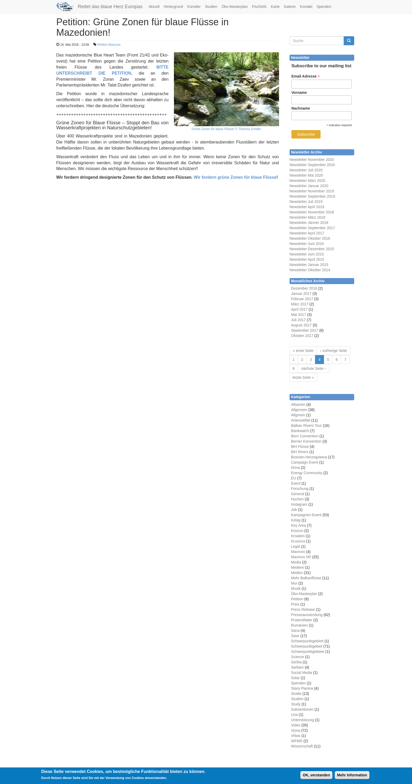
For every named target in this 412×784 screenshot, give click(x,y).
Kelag (296, 520)
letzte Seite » (303, 377)
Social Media (301, 672)
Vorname (299, 92)
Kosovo (297, 531)
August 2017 (301, 325)
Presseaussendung (307, 615)
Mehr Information (352, 775)
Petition (102, 45)
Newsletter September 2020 (312, 165)
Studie (296, 693)
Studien (211, 6)
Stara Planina (302, 688)
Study (296, 704)
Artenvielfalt (300, 420)
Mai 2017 (298, 314)
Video (296, 725)
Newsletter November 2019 (312, 191)
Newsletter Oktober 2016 (310, 238)
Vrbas (296, 736)
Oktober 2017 (302, 336)
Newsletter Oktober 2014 (310, 270)
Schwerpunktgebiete (308, 651)
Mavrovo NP (301, 557)
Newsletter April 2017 (307, 233)
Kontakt (306, 6)
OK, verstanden (316, 775)
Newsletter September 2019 (312, 196)
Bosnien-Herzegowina (309, 457)
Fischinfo (259, 6)
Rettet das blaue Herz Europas (110, 6)
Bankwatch (300, 431)
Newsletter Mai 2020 (306, 175)
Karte (275, 6)
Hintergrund (173, 6)
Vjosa (295, 730)
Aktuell (153, 6)
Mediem (297, 567)
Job (294, 510)
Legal (295, 546)
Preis (295, 604)
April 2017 (299, 309)
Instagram (299, 504)
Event (296, 483)
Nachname (300, 108)
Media (296, 562)
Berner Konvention (306, 441)
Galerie (290, 6)
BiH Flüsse (300, 446)
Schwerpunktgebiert (307, 641)
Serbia (296, 662)
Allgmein (298, 415)
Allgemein (299, 410)
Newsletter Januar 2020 (309, 186)
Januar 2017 (301, 293)
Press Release (303, 609)
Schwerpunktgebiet (306, 646)
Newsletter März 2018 (307, 217)
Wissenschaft (302, 746)
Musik (296, 588)
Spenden (324, 6)
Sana (295, 630)
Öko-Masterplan (235, 6)
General (297, 494)
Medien (297, 573)
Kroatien (298, 536)
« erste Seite (303, 351)
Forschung (299, 488)
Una (294, 715)
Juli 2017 (298, 320)
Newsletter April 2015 (307, 259)
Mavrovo (115, 45)
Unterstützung (302, 720)
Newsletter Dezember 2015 (312, 249)
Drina (295, 467)
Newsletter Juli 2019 (306, 201)
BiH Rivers (299, 452)
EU (293, 478)
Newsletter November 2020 (312, 159)
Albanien (298, 404)
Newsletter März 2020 (307, 180)
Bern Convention (304, 436)
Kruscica (298, 541)
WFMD (297, 741)
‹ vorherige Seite (333, 351)
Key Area (298, 525)
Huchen (297, 499)
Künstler (193, 6)
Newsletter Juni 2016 (307, 244)
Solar (295, 678)
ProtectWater (301, 620)
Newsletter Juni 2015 (307, 254)
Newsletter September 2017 (312, 228)
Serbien (297, 667)
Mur (294, 583)
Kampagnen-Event (306, 515)
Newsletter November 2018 (312, 212)
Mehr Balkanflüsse (306, 578)
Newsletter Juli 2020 (306, 170)
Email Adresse (305, 76)
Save (295, 636)
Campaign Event (304, 462)
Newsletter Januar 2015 (309, 265)
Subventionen (302, 709)
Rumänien (299, 625)
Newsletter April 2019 (307, 207)
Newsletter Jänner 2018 (309, 223)
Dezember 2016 (304, 288)
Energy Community (306, 473)
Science (297, 657)
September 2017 (304, 330)
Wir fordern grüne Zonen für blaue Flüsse (235, 177)
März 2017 (299, 304)
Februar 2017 (302, 299)
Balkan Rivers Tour (306, 425)
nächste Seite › (313, 368)
